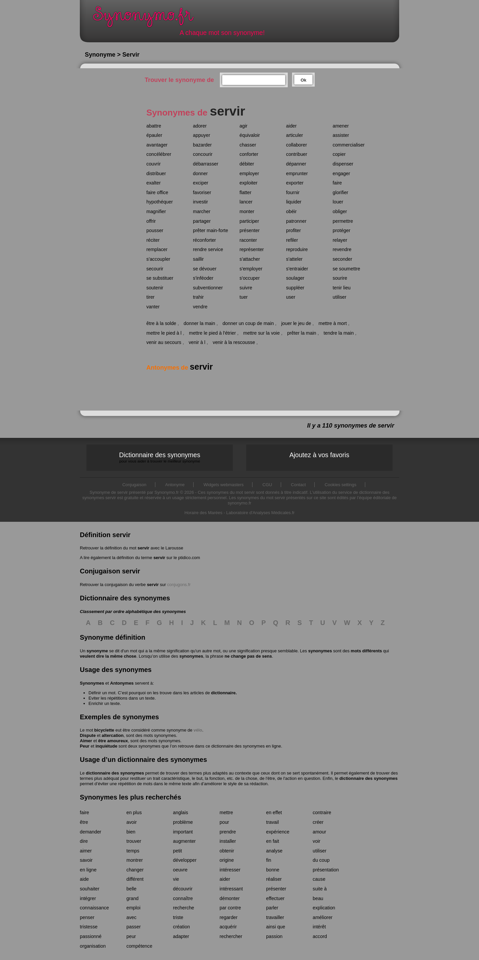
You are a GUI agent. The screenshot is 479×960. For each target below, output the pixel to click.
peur (131, 936)
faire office (157, 192)
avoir (131, 822)
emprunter (297, 173)
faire (337, 182)
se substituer (159, 278)
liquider (293, 201)
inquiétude (106, 746)
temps (132, 850)
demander (90, 831)
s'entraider (297, 268)
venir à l (197, 342)
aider (291, 126)
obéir (291, 211)
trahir (198, 297)
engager (341, 173)
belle (131, 888)
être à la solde (161, 323)
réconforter (204, 240)
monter (247, 211)
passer (133, 926)
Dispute (88, 735)
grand (132, 898)
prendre (228, 831)
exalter (153, 182)
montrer (134, 860)
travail (272, 822)
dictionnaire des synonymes (115, 773)
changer (135, 869)
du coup (321, 860)
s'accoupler (158, 259)
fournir (293, 192)
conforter (249, 154)
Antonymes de (179, 367)
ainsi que (275, 926)
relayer (340, 240)
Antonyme (175, 484)
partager (202, 221)
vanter (153, 306)
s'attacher (250, 259)
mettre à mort (332, 323)
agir (243, 126)
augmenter (184, 841)
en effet (274, 812)
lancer (246, 201)
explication (324, 907)
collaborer (296, 145)
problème (183, 822)
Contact (298, 484)
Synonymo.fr (148, 18)
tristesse (88, 926)
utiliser (339, 297)
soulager (295, 278)
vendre (200, 306)
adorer (200, 126)
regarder (229, 917)
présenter (249, 230)
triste (178, 917)
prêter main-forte (210, 230)
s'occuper (250, 278)
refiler (292, 240)
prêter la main (301, 333)
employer (249, 173)
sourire (340, 278)
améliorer (323, 917)
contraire (322, 812)
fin (268, 860)
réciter (153, 240)
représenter (252, 249)
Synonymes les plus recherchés (130, 797)
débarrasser (205, 163)
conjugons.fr (179, 584)
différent (134, 879)
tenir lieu (342, 287)
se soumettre (346, 268)
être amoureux (113, 740)
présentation (326, 869)
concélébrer (158, 154)
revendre (342, 249)
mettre (226, 812)
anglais (180, 812)
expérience (277, 831)
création (181, 926)
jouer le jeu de (296, 323)
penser (87, 917)
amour (319, 831)
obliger (340, 211)
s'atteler (294, 259)
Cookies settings (340, 484)
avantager (157, 145)
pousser (154, 230)
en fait (272, 841)
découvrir (183, 888)
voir (316, 841)
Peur (84, 746)
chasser (248, 145)
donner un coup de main (248, 323)
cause (319, 879)
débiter (247, 163)
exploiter (248, 182)
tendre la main (339, 333)
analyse (274, 850)
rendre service (208, 249)
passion (274, 936)
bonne (272, 869)
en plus (134, 812)
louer (338, 201)
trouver (133, 841)
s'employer (251, 268)
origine (227, 860)
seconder (342, 259)
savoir (86, 860)
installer (228, 841)
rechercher (231, 936)
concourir (203, 154)
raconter (248, 240)
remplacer (157, 249)
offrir (151, 221)
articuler (294, 135)
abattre (153, 126)
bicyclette (104, 730)
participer (249, 221)
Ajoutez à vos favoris (319, 455)
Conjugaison (134, 484)
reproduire (297, 249)
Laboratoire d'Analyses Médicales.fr (260, 512)
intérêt (319, 926)
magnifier (156, 211)
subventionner (208, 287)
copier (339, 154)
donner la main (199, 323)
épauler (154, 135)
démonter (230, 898)
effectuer (275, 898)
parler (272, 907)
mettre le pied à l (164, 333)
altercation (113, 735)
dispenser (343, 163)
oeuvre (180, 869)
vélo (198, 730)
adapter (181, 936)
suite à (320, 888)
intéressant (231, 888)
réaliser (274, 879)
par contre (230, 907)
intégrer (88, 898)
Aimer (86, 740)
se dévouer (205, 268)
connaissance (94, 907)
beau (318, 898)
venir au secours (163, 342)
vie (176, 879)
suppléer (295, 287)
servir (143, 547)
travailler (275, 917)
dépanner (296, 163)
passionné (90, 936)
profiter (293, 230)
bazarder (202, 145)
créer (318, 822)
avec (131, 917)
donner (200, 173)
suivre (246, 287)
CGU (267, 484)
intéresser (230, 869)
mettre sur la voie (261, 333)
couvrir (153, 163)
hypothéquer (159, 201)
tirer (150, 297)
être (84, 822)
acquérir (228, 926)
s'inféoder (203, 278)
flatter (245, 192)
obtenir (227, 850)
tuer (244, 297)
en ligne (88, 869)
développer (185, 860)
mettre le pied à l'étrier (212, 333)
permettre (343, 221)
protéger (341, 230)
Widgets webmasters (224, 484)
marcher (201, 211)
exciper (200, 182)
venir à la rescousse (234, 342)
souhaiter (89, 888)
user (290, 297)
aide (84, 879)
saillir (198, 259)
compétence (139, 946)
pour (224, 822)
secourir (154, 268)
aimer (86, 850)
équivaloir (250, 135)
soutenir (154, 287)
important (183, 831)
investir (200, 201)
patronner (296, 221)
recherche (183, 907)
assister (341, 135)
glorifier (340, 192)
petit (177, 850)
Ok (303, 80)
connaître (183, 898)
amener (341, 126)
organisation (93, 946)
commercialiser (349, 145)
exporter (294, 182)
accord (320, 936)
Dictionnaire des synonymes (159, 457)
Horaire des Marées (203, 512)
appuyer (201, 135)
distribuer (156, 173)
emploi (133, 907)
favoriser (202, 192)
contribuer (296, 154)
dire (84, 841)
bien (130, 831)
